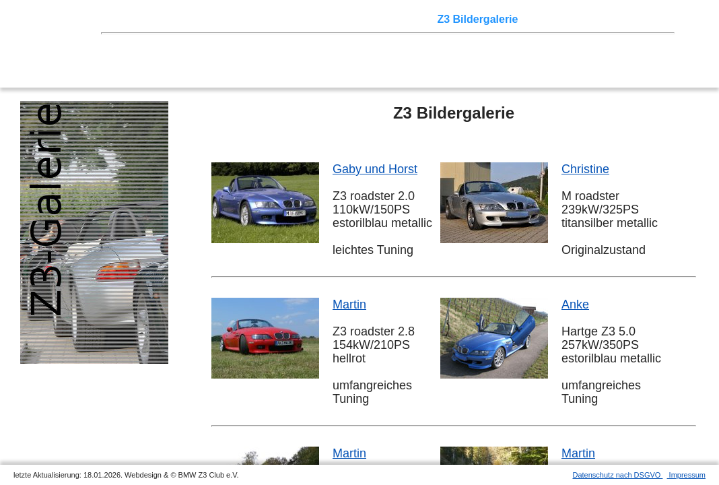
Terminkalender (293, 19)
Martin (349, 304)
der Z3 (414, 19)
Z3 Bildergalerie (477, 19)
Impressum (686, 475)
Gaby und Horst (375, 169)
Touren (229, 19)
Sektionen (365, 19)
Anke (575, 304)
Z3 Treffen (178, 19)
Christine (585, 169)
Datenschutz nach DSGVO (618, 475)
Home (131, 19)
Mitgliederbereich (603, 19)
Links (538, 19)
